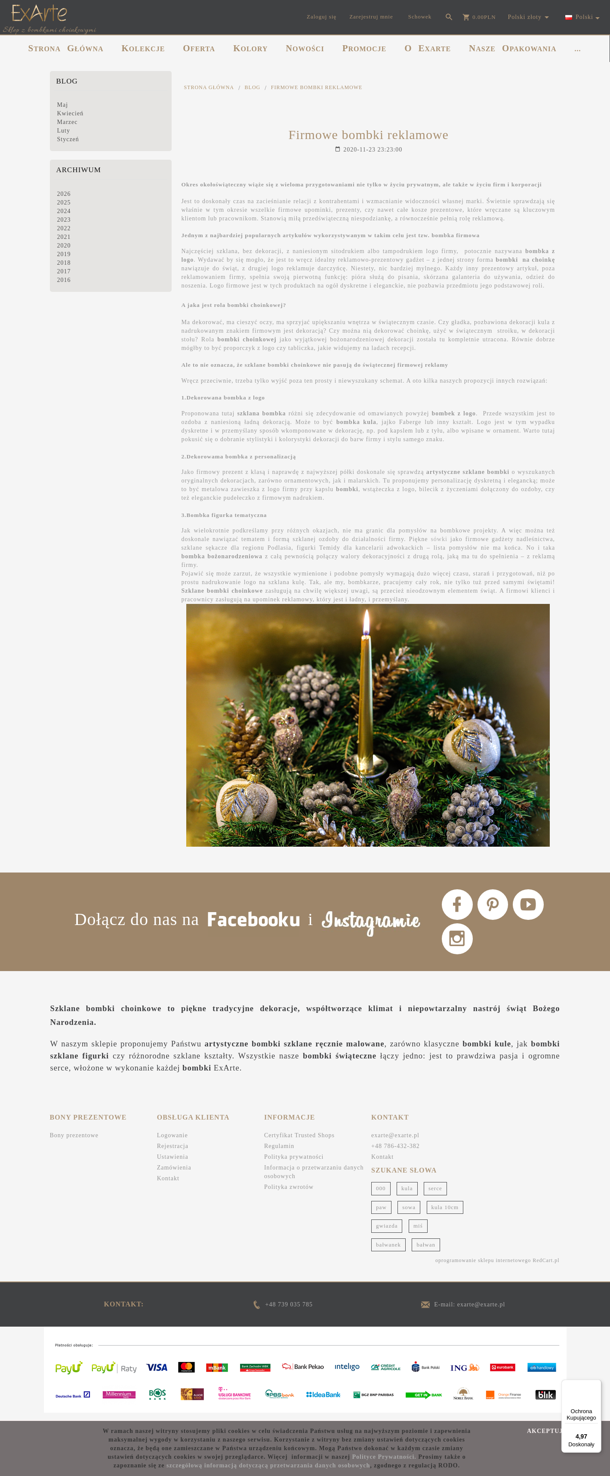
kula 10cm (445, 1214)
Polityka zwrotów (289, 1194)
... (578, 49)
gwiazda (386, 1233)
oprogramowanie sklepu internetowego (483, 1268)
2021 (64, 237)
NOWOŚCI (305, 48)
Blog (67, 81)
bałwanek (388, 1252)
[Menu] (596, 1385)
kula (407, 1195)
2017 (64, 271)
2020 (64, 245)
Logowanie (172, 1142)
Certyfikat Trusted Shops (299, 1142)
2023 (64, 220)
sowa (409, 1214)
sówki (439, 539)
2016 (64, 280)
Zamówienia (174, 1175)
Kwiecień (70, 113)
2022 (64, 228)
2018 (64, 263)
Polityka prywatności (294, 1164)
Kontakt (168, 1185)
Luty (63, 130)
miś (418, 1233)
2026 (64, 194)
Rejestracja (172, 1153)
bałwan (425, 1252)
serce (435, 1195)
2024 (64, 211)
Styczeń (68, 139)
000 (381, 1195)
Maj (62, 105)
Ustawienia (172, 1164)
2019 (64, 254)
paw (381, 1214)
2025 (64, 202)
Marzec (67, 122)
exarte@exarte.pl (395, 1142)
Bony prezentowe (74, 1142)
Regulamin (279, 1153)
